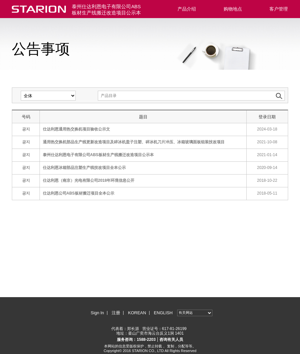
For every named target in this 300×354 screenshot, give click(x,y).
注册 (116, 312)
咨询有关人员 (171, 339)
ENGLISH (163, 312)
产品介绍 (186, 9)
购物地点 (233, 9)
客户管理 (278, 9)
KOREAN (137, 312)
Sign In (97, 312)
